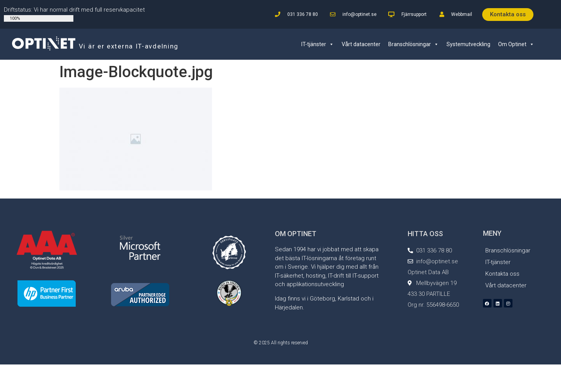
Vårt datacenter (361, 44)
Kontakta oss (502, 273)
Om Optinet (516, 44)
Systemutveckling (468, 44)
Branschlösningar (413, 44)
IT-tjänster (317, 44)
